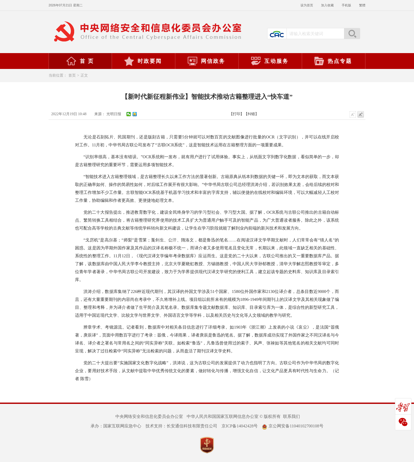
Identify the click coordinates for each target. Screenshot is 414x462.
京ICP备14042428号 (240, 426)
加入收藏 (327, 5)
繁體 (362, 5)
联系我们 (291, 416)
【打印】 (236, 114)
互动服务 (270, 61)
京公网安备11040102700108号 (292, 426)
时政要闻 (143, 61)
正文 (84, 75)
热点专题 (333, 61)
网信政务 (206, 61)
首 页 (80, 61)
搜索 (352, 33)
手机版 (346, 5)
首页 (72, 75)
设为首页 (306, 5)
